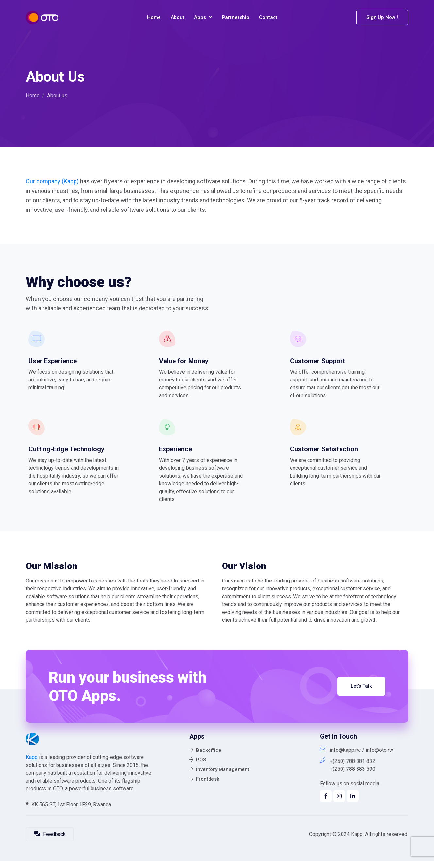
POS (197, 760)
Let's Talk (361, 686)
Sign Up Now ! (382, 17)
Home (154, 17)
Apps (203, 17)
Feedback (50, 834)
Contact (268, 17)
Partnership (235, 17)
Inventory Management (219, 769)
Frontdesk (204, 779)
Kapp (32, 757)
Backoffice (205, 750)
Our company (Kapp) (52, 181)
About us (57, 96)
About (177, 17)
